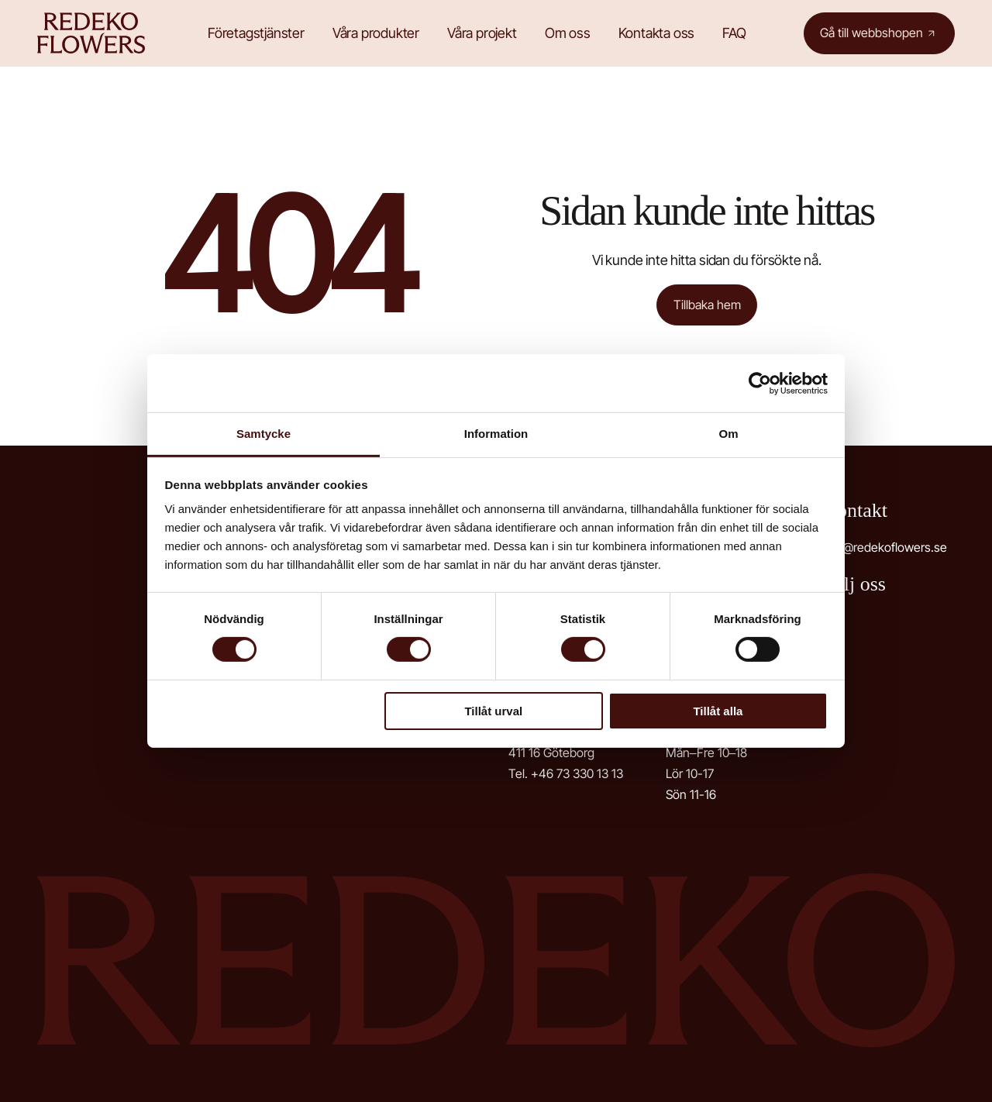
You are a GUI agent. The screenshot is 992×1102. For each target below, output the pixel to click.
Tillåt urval (493, 711)
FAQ (735, 33)
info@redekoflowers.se (884, 547)
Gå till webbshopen (871, 32)
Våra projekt (483, 33)
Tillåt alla (717, 711)
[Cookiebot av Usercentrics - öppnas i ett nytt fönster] (760, 382)
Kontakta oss (658, 33)
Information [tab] (496, 433)
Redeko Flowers (95, 33)
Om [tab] (728, 433)
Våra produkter (377, 33)
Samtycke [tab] (263, 433)
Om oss (569, 33)
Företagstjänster (257, 33)
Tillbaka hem (707, 304)
